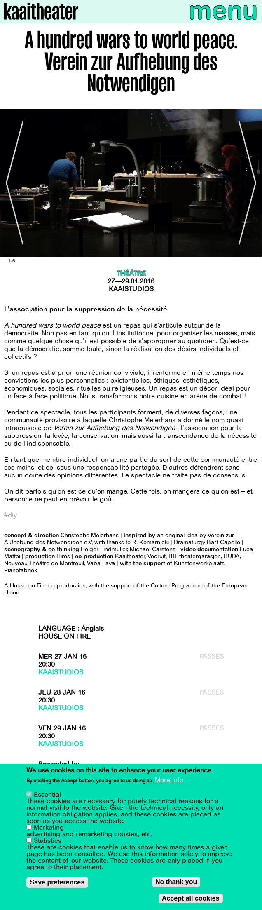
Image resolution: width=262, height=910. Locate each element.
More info (169, 780)
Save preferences (57, 882)
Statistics (47, 841)
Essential (47, 795)
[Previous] (12, 183)
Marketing (49, 827)
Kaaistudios (131, 289)
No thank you (176, 881)
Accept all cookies (191, 898)
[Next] (249, 183)
